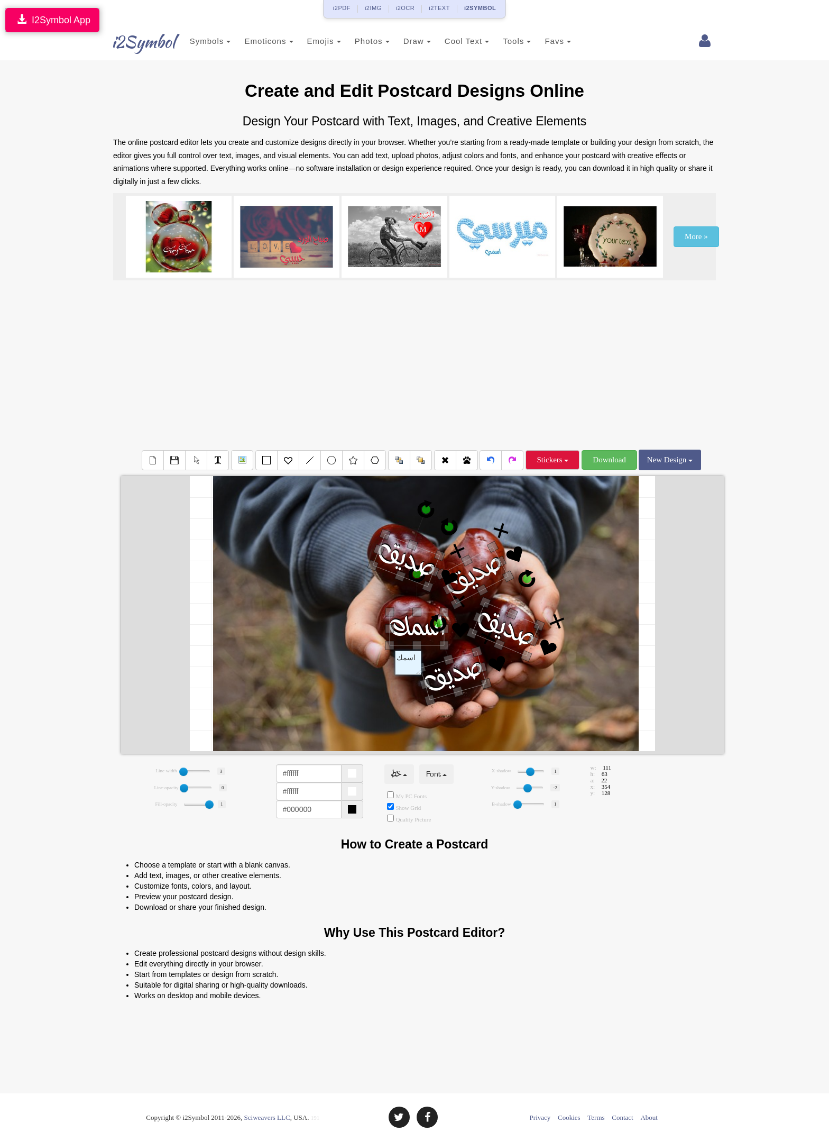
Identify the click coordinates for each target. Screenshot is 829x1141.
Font (436, 774)
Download (609, 459)
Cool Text (455, 40)
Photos (360, 40)
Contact (622, 1117)
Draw (405, 40)
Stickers (552, 459)
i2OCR (405, 8)
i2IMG (373, 8)
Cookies (569, 1117)
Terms (595, 1117)
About (649, 1117)
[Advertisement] (414, 365)
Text (408, 663)
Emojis (312, 40)
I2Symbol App (52, 19)
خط (399, 774)
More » (696, 236)
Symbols (198, 40)
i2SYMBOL (480, 8)
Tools (506, 40)
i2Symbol (134, 41)
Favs (546, 40)
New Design (670, 459)
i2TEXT (439, 8)
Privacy (540, 1117)
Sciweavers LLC (267, 1117)
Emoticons (257, 40)
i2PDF (342, 8)
